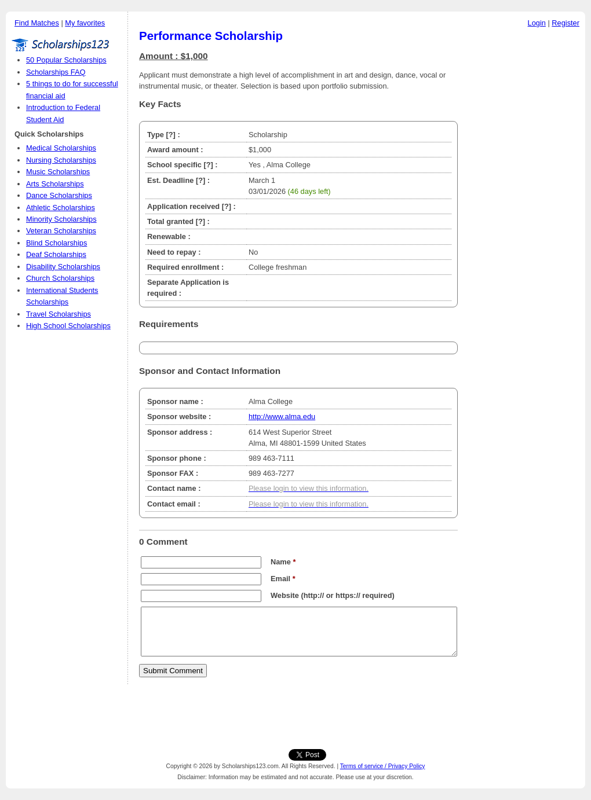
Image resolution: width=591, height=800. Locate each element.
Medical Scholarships (61, 148)
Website (285, 595)
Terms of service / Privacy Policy (382, 766)
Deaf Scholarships (56, 254)
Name (283, 561)
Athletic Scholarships (60, 207)
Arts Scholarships (55, 183)
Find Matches (36, 23)
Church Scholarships (60, 278)
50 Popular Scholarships (66, 60)
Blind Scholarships (56, 242)
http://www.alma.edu (282, 416)
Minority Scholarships (61, 219)
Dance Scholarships (59, 195)
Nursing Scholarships (61, 160)
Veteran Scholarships (61, 230)
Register (565, 23)
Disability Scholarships (63, 266)
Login (537, 23)
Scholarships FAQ (55, 72)
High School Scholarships (68, 325)
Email (283, 578)
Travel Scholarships (58, 314)
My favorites (85, 23)
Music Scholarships (58, 171)
